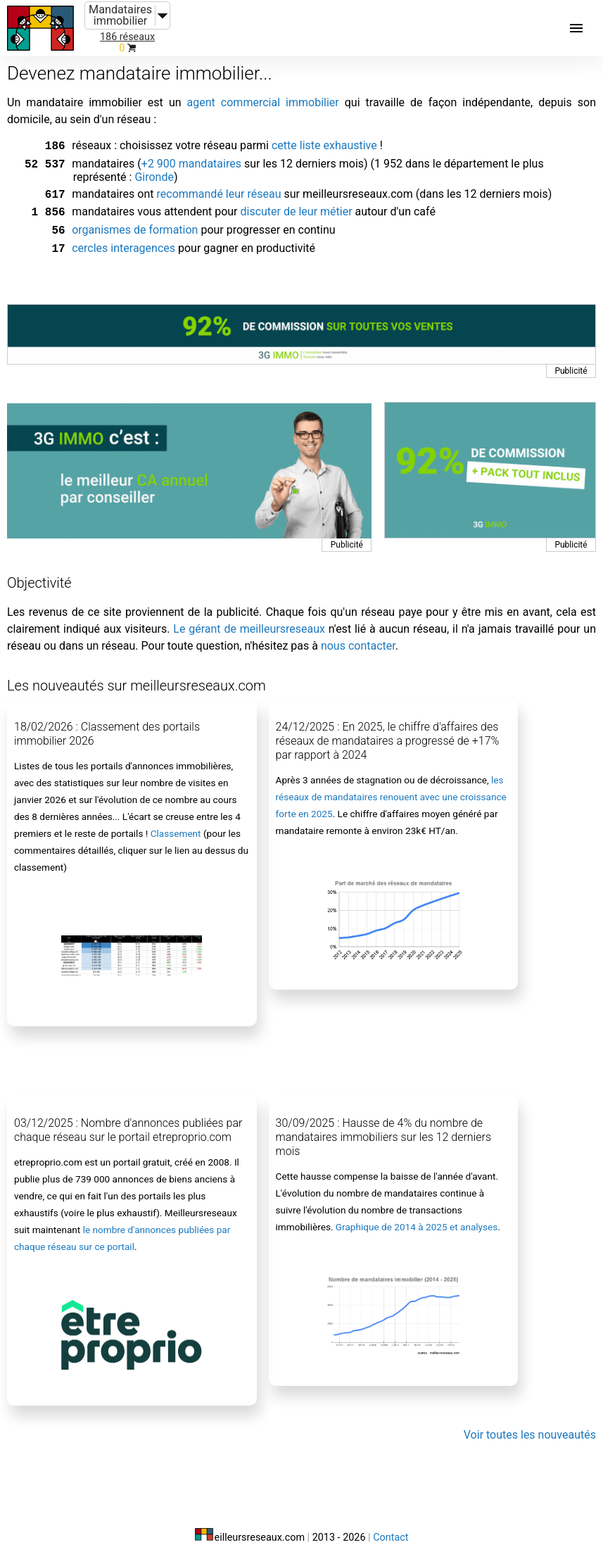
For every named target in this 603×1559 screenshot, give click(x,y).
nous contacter (358, 637)
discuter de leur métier (296, 207)
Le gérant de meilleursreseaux (249, 620)
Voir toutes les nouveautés (530, 1426)
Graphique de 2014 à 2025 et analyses (416, 1218)
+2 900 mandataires (191, 162)
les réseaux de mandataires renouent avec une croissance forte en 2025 (391, 788)
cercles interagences (123, 241)
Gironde (154, 174)
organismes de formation (135, 224)
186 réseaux (127, 37)
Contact (390, 1529)
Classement (176, 825)
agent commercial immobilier (263, 102)
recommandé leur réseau (218, 191)
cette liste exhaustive (324, 145)
